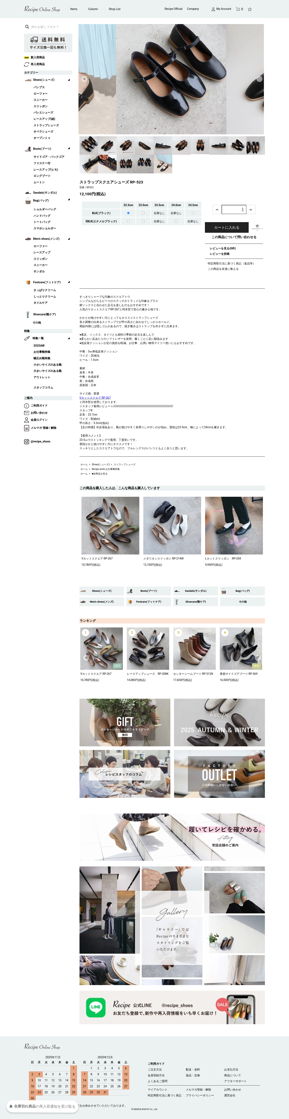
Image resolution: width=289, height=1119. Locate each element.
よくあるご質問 (157, 1081)
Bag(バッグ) (243, 590)
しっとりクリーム (45, 296)
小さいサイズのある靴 (48, 364)
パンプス (39, 87)
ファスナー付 (42, 163)
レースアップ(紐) (44, 119)
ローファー (41, 93)
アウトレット (42, 377)
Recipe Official (173, 8)
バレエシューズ (43, 112)
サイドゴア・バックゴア (49, 157)
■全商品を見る (100, 473)
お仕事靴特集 (42, 352)
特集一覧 (38, 338)
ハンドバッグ (42, 216)
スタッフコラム (43, 387)
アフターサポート (235, 1081)
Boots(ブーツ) (148, 590)
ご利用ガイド (36, 405)
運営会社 (229, 1095)
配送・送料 (193, 1069)
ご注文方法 (155, 1069)
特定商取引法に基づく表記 (164, 1095)
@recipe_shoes (37, 441)
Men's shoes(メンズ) (102, 601)
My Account (221, 8)
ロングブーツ (42, 176)
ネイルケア (41, 303)
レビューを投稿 (219, 253)
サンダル (39, 271)
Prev (84, 79)
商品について (232, 1075)
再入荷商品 (34, 64)
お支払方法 (231, 1069)
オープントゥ (42, 138)
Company (193, 8)
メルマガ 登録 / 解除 (40, 428)
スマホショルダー (45, 228)
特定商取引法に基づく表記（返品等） (231, 263)
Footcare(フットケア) (148, 601)
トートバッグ (42, 222)
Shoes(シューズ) (101, 464)
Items (73, 9)
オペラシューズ (43, 131)
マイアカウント (157, 1089)
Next (259, 79)
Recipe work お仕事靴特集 (106, 469)
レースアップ (42, 252)
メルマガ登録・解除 (198, 1089)
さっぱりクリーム (45, 290)
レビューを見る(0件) (223, 248)
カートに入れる (226, 227)
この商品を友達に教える (223, 268)
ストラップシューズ (124, 464)
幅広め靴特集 (42, 358)
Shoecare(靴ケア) (195, 601)
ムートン (39, 182)
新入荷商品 (34, 57)
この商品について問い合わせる (234, 237)
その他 (243, 601)
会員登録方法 (156, 1075)
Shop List (114, 9)
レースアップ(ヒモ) (46, 169)
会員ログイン (36, 420)
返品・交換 (193, 1075)
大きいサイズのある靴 (48, 371)
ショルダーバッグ (45, 209)
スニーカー (41, 100)
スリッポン (41, 106)
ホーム (84, 464)
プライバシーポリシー (200, 1095)
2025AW (39, 345)
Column (93, 9)
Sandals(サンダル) (196, 590)
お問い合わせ (36, 413)
